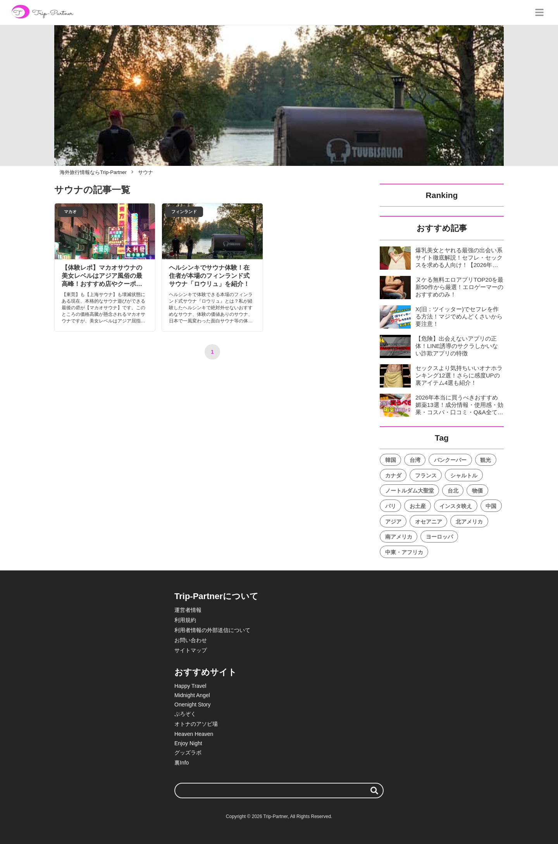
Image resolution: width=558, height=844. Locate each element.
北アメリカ (469, 521)
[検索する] (374, 790)
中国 (491, 506)
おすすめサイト (205, 672)
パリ (390, 506)
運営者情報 (188, 610)
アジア (393, 521)
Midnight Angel (192, 695)
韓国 (390, 460)
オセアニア (428, 521)
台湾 (415, 460)
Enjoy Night (188, 743)
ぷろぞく (185, 714)
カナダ (393, 475)
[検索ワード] (279, 790)
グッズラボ (188, 752)
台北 (453, 490)
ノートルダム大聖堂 (409, 490)
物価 (477, 490)
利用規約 (185, 620)
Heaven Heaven (193, 734)
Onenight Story (192, 704)
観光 (485, 460)
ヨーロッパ (439, 537)
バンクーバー (450, 460)
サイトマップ (190, 650)
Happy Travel (190, 686)
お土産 (418, 506)
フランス (426, 475)
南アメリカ (398, 537)
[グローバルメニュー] (539, 12)
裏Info (181, 763)
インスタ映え (455, 506)
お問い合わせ (190, 640)
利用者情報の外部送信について (212, 630)
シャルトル (463, 475)
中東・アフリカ (404, 552)
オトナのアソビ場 (196, 724)
